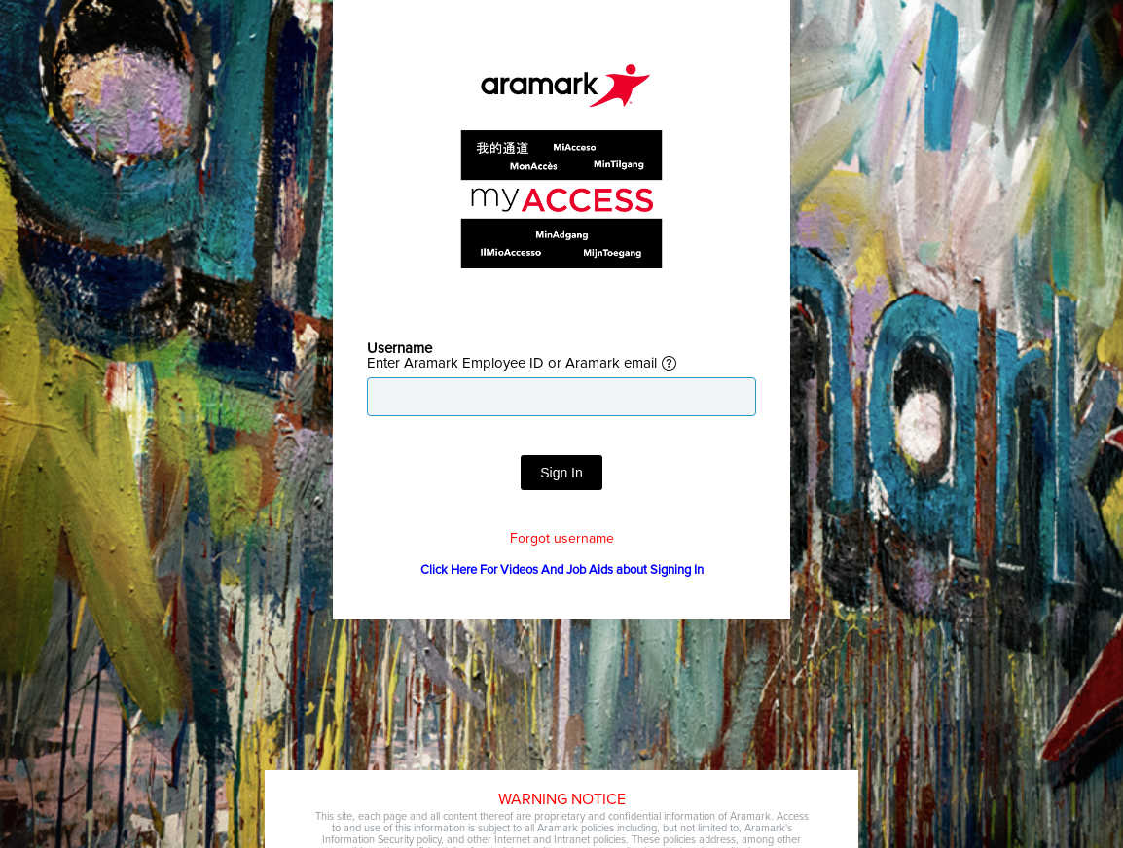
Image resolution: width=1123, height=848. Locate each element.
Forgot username (562, 539)
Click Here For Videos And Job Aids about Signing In (562, 570)
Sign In (561, 472)
